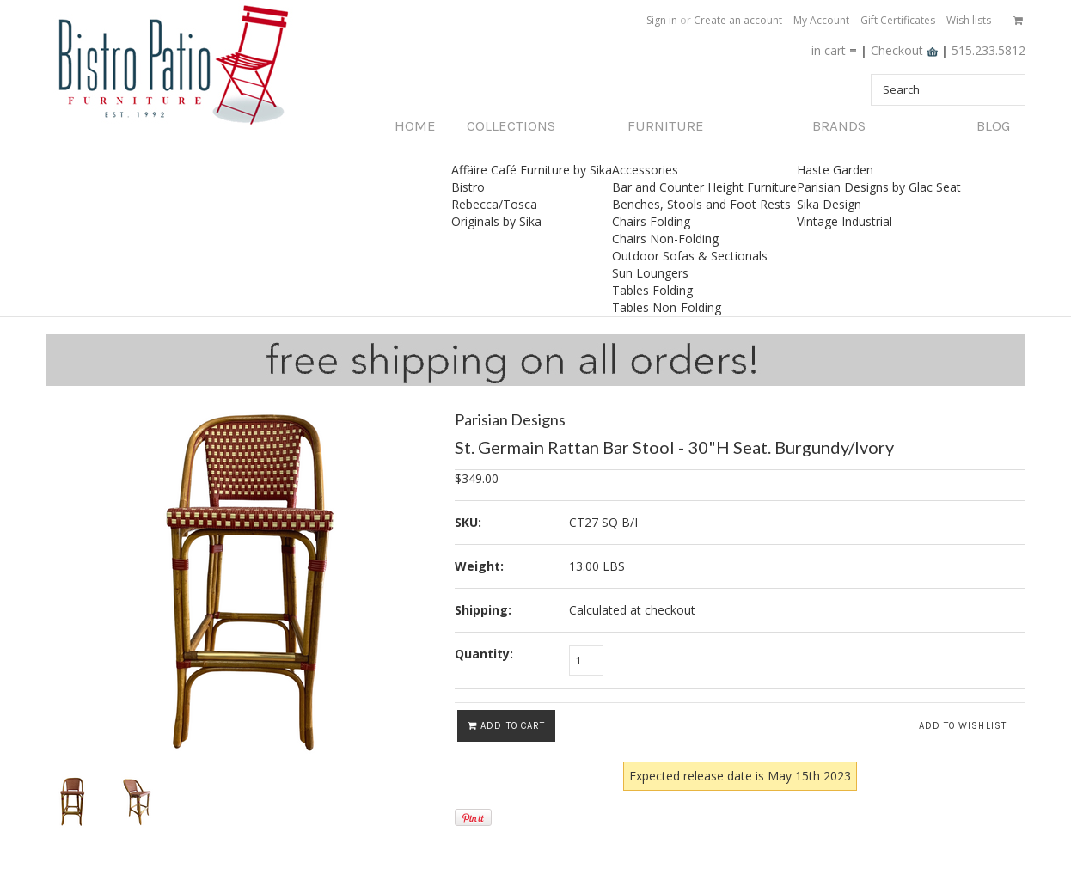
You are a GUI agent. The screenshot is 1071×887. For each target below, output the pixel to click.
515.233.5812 (988, 50)
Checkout (906, 50)
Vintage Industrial (844, 221)
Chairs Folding (651, 221)
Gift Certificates (897, 20)
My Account (821, 20)
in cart (828, 50)
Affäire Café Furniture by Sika (531, 170)
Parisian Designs (510, 419)
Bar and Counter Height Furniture (704, 187)
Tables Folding (652, 290)
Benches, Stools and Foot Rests (701, 204)
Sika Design (829, 204)
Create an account (738, 20)
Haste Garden (835, 170)
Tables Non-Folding (666, 307)
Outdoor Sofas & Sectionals (690, 256)
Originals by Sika (496, 221)
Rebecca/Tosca (494, 204)
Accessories (645, 170)
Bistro (468, 187)
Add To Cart (506, 725)
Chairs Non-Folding (665, 238)
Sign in (661, 20)
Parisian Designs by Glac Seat (879, 187)
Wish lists (968, 20)
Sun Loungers (650, 273)
